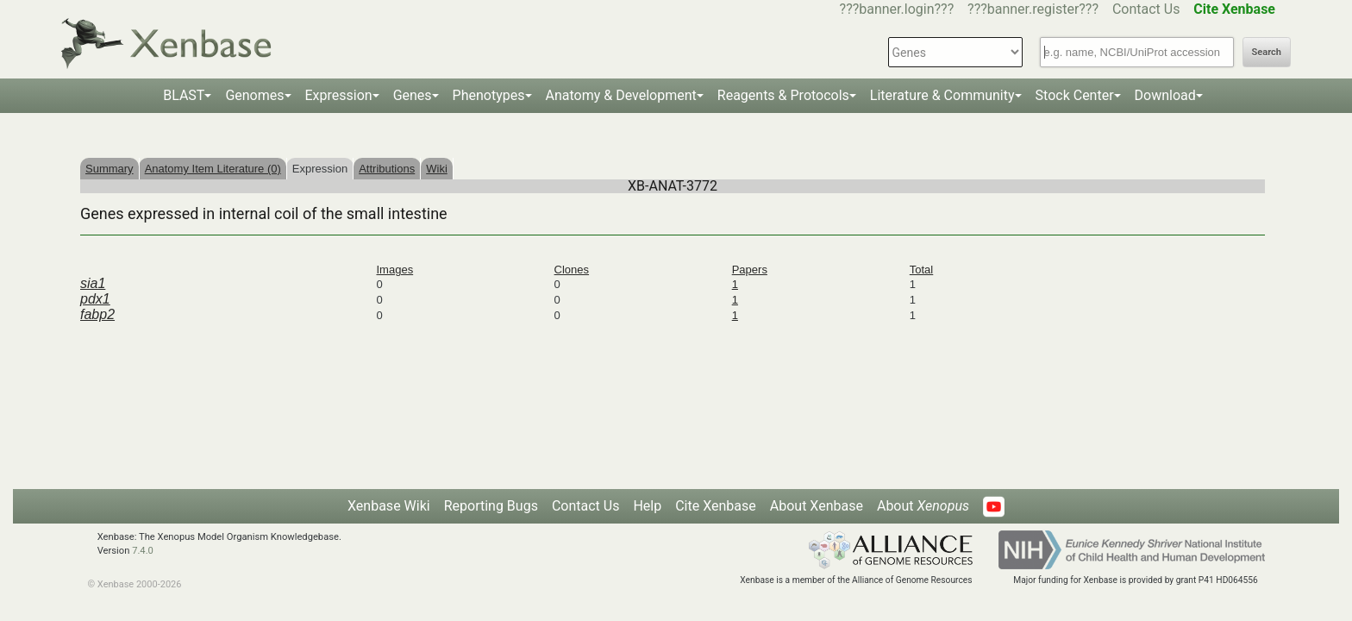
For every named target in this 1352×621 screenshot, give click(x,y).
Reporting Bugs (491, 506)
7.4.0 (142, 550)
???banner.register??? (1032, 9)
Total (921, 269)
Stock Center (1075, 95)
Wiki (437, 168)
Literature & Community (942, 95)
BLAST (183, 95)
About (923, 506)
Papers (749, 269)
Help (647, 506)
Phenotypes (489, 95)
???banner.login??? (897, 9)
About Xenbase (816, 506)
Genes (412, 95)
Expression (338, 95)
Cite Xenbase (715, 506)
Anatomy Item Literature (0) (213, 168)
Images (395, 269)
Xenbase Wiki (388, 506)
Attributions (387, 168)
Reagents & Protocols (783, 95)
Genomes (254, 95)
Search (1266, 52)
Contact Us (1146, 9)
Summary (109, 168)
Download (1165, 95)
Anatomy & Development (621, 95)
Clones (571, 269)
